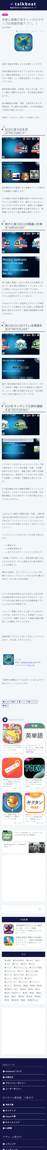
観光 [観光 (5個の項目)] (24, 1000)
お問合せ (9, 1077)
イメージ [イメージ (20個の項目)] (8, 967)
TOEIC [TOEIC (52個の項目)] (24, 964)
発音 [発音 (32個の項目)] (7, 996)
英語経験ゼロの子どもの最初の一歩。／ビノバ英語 (29, 926)
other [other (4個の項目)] (8, 964)
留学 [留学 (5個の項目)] (39, 993)
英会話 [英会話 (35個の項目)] (30, 996)
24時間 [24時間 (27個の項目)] (8, 960)
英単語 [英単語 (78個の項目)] (38, 996)
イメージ (23, 702)
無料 (5, 705)
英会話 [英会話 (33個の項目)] (22, 996)
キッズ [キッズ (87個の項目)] (21, 971)
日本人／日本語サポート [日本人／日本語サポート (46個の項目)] (13, 993)
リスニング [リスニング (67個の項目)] (24, 982)
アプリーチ (30, 665)
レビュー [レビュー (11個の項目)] (8, 986)
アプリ (5, 15)
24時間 (8, 1128)
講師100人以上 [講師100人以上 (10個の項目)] (34, 1000)
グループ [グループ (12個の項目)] (8, 975)
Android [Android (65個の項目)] (30, 960)
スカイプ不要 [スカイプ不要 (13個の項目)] (19, 975)
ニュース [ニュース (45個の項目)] (8, 978)
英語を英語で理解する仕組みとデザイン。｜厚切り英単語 (29, 938)
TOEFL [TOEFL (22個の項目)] (16, 964)
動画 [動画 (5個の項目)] (26, 986)
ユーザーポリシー (13, 1089)
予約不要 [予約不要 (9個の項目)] (18, 986)
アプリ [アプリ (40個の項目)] (32, 964)
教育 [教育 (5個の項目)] (31, 989)
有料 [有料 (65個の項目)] (26, 993)
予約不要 (9, 1105)
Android (7, 702)
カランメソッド (12, 1122)
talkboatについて (13, 1071)
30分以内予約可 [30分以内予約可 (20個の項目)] (19, 960)
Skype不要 (10, 1116)
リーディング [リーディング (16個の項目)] (35, 982)
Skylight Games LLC (29, 662)
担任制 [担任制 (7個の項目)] (24, 989)
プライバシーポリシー (15, 1083)
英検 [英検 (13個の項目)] (7, 1000)
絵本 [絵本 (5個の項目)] (14, 996)
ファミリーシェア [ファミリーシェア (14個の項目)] (11, 982)
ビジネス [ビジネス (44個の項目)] (28, 978)
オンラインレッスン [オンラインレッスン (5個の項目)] (21, 967)
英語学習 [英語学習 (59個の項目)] (15, 1000)
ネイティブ (10, 1111)
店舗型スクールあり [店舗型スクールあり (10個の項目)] (12, 989)
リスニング (33, 702)
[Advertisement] (23, 878)
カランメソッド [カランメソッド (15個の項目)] (10, 971)
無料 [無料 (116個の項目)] (32, 993)
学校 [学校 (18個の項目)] (40, 986)
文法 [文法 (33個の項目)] (38, 989)
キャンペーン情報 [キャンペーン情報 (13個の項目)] (33, 971)
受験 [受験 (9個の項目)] (33, 986)
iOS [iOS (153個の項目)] (38, 960)
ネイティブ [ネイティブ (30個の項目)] (19, 978)
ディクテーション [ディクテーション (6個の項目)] (33, 975)
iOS (15, 702)
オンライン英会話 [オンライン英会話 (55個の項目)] (36, 967)
